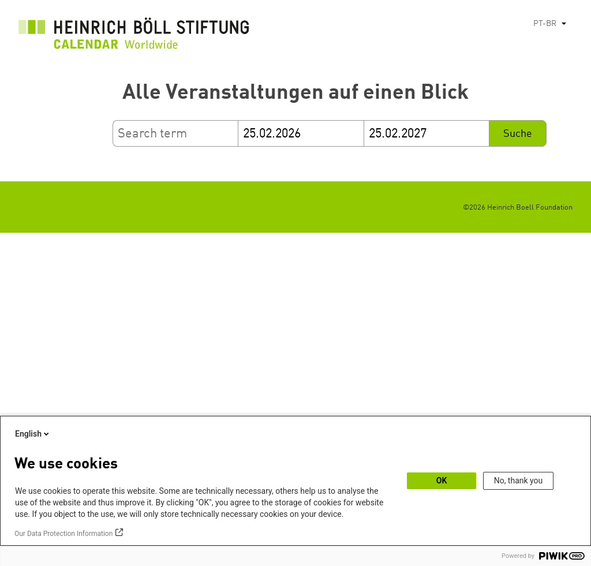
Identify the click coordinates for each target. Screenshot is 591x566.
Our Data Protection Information (63, 534)
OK (441, 480)
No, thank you (518, 480)
